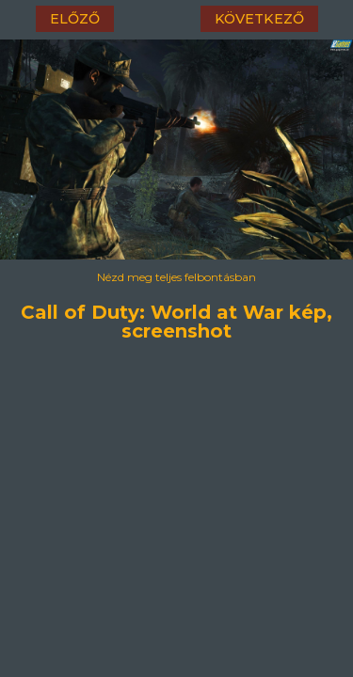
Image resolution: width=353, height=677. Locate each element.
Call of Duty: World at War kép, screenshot (177, 309)
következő (259, 18)
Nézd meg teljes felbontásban (176, 277)
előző (75, 18)
